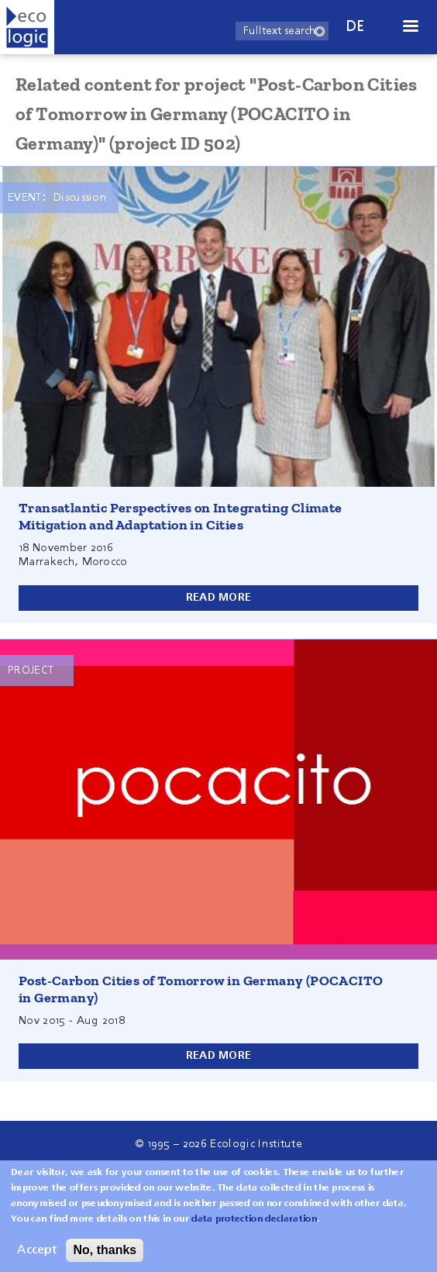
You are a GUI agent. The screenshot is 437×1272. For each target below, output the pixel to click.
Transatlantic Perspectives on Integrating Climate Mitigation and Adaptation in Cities (180, 516)
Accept (37, 1258)
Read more (219, 597)
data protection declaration (254, 1227)
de (356, 26)
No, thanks (104, 1257)
